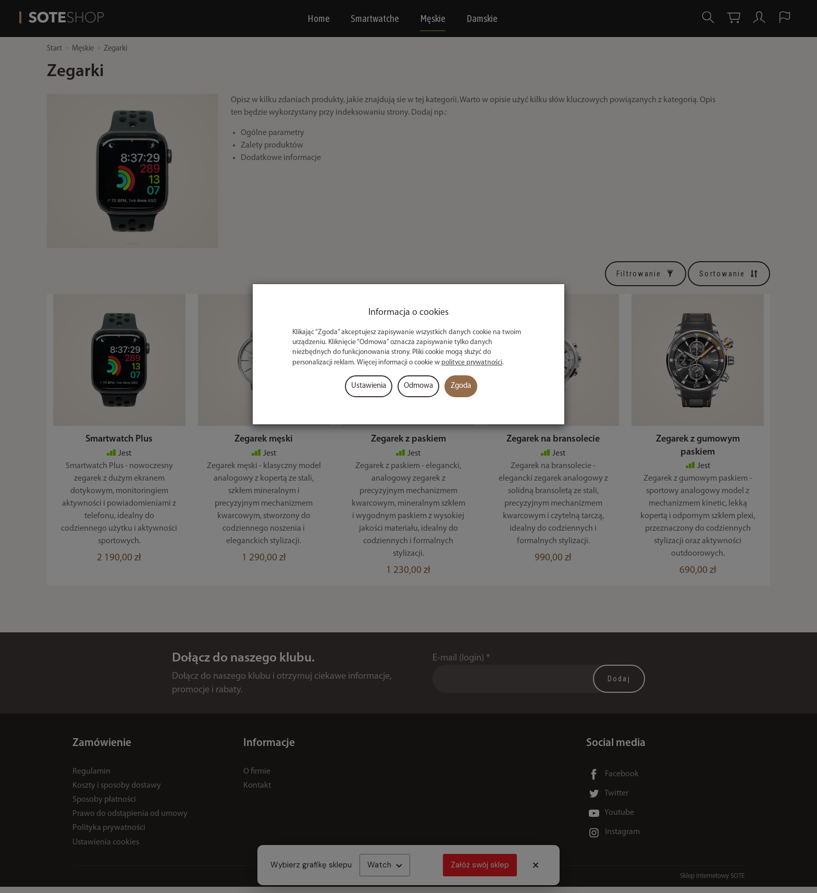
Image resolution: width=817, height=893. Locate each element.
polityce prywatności (471, 362)
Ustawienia (368, 386)
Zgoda (461, 386)
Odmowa (418, 386)
